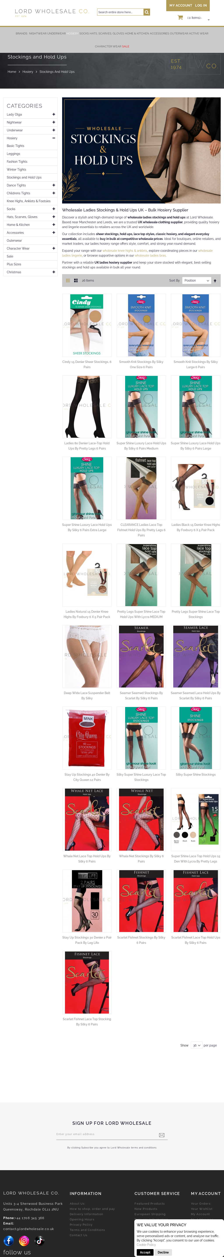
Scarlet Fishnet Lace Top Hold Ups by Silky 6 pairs (195, 940)
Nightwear (14, 122)
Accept (145, 1252)
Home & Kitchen (18, 225)
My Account (181, 5)
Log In (201, 5)
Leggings (13, 153)
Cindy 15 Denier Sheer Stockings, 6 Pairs (87, 364)
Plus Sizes (14, 264)
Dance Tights (16, 185)
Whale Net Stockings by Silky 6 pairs (141, 858)
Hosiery (28, 71)
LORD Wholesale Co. (31, 1193)
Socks (11, 209)
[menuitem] (38, 33)
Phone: (9, 1218)
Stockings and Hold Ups (24, 177)
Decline (163, 1252)
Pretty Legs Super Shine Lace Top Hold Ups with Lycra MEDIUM (141, 614)
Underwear (15, 130)
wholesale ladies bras (150, 255)
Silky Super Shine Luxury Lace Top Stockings (141, 777)
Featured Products (150, 1203)
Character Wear (18, 248)
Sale (10, 256)
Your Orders (201, 1203)
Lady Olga (14, 114)
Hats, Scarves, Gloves (22, 217)
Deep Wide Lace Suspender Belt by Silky (87, 695)
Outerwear (14, 240)
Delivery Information (86, 1214)
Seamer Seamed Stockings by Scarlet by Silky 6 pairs (141, 695)
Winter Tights (16, 169)
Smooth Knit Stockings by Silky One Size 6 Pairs (141, 364)
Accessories (15, 232)
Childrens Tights (18, 193)
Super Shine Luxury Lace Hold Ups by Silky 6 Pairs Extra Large (87, 527)
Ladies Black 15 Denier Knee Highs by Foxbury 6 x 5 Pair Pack (196, 527)
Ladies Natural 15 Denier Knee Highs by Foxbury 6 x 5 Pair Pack (87, 614)
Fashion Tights (17, 161)
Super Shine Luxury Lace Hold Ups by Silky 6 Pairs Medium (141, 445)
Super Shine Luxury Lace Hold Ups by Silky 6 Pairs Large (195, 445)
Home (12, 71)
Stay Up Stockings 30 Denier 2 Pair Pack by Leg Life (87, 940)
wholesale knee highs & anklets (125, 250)
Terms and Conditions (87, 1230)
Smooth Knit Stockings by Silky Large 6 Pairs (196, 364)
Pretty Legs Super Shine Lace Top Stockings (196, 614)
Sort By (174, 280)
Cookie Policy (146, 1244)
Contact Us (79, 1235)
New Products (146, 1209)
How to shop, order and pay (92, 1209)
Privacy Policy (81, 1224)
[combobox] (123, 12)
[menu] (112, 40)
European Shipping (150, 1214)
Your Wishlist (202, 1209)
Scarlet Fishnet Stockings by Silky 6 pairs (141, 940)
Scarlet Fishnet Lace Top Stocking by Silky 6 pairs (87, 1021)
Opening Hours (82, 1219)
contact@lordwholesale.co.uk (28, 1229)
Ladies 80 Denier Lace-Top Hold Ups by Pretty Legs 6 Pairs (87, 445)
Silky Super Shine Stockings (196, 774)
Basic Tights (15, 146)
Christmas (14, 272)
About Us (77, 1203)
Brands (21, 33)
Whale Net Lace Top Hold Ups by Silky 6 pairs (87, 858)
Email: (8, 1223)
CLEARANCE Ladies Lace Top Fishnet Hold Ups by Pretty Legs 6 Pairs (141, 530)
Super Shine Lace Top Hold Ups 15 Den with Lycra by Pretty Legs (195, 858)
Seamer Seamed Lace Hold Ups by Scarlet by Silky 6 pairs (196, 695)
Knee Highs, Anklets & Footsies (29, 201)
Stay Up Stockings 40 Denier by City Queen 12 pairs (87, 777)
